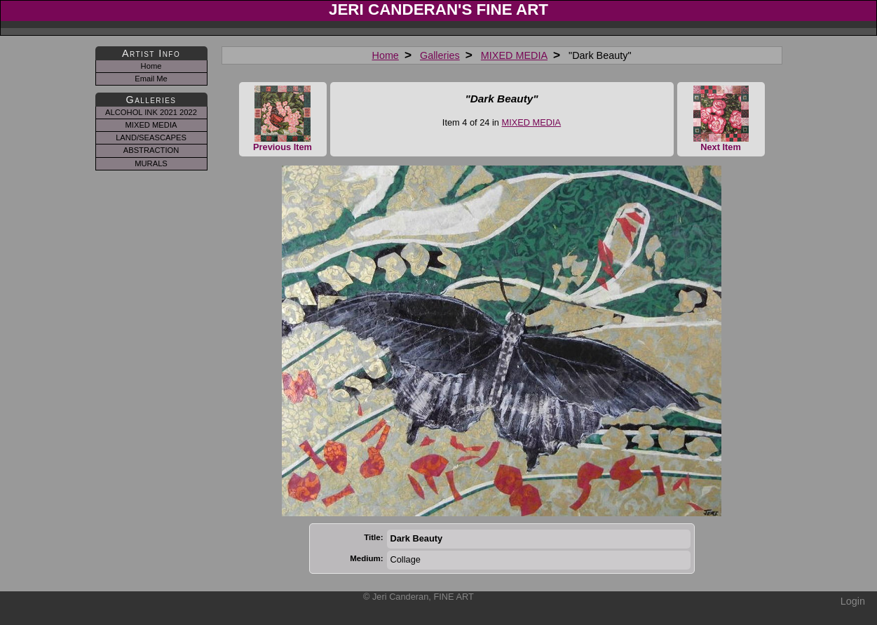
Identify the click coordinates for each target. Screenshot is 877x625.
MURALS (151, 163)
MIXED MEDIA (514, 55)
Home (385, 55)
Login (853, 601)
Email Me (151, 78)
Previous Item (283, 119)
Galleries (440, 55)
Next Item (721, 119)
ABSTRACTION (151, 150)
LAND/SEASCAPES (151, 137)
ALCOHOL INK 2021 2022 (151, 112)
